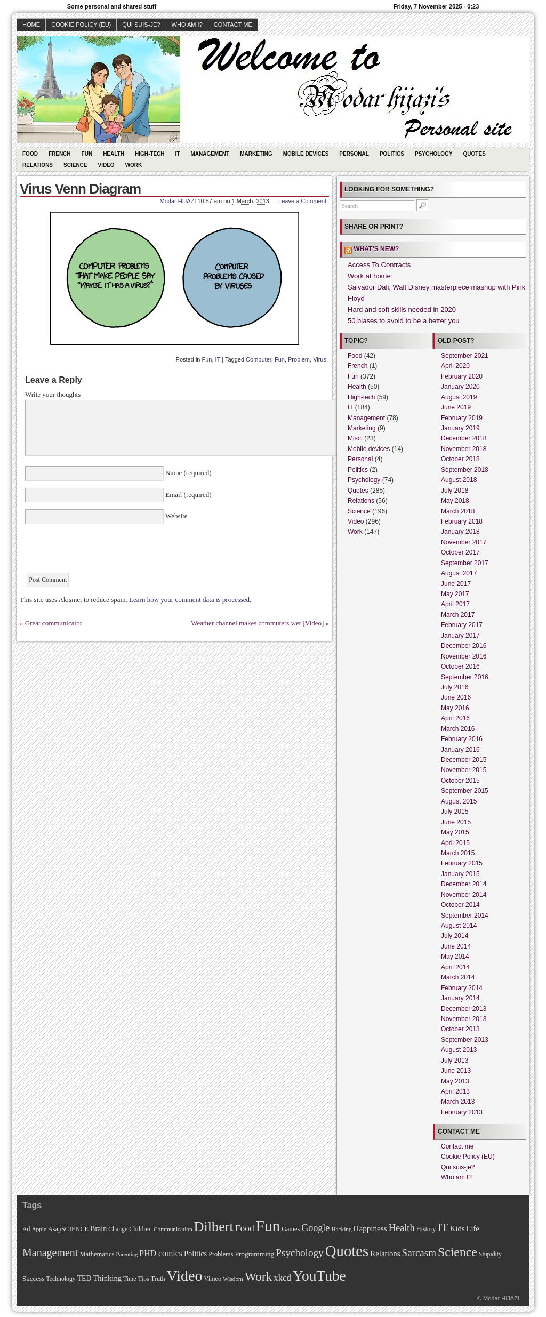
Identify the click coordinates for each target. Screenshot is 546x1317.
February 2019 (462, 418)
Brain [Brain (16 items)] (98, 1228)
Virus (319, 359)
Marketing (256, 154)
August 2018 (459, 480)
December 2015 (463, 760)
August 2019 (459, 397)
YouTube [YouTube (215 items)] (319, 1276)
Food (30, 154)
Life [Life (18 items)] (472, 1228)
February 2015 (462, 863)
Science (75, 165)
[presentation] (106, 552)
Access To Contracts (379, 265)
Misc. (355, 438)
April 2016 (455, 718)
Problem (299, 359)
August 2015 (459, 801)
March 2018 (458, 511)
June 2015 (456, 822)
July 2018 (454, 490)
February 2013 (462, 1112)
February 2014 (462, 988)
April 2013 (455, 1091)
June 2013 (456, 1070)
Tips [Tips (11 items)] (143, 1278)
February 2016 (462, 739)
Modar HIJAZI (178, 201)
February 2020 (462, 376)
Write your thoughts (53, 394)
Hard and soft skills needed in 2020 (402, 310)
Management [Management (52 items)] (50, 1252)
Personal (354, 154)
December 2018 (463, 438)
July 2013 (454, 1060)
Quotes (474, 154)
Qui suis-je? (141, 24)
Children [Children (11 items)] (140, 1229)
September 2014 (464, 915)
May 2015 (455, 832)
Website (176, 516)
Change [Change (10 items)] (117, 1229)
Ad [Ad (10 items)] (26, 1229)
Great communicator (53, 623)
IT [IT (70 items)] (442, 1227)
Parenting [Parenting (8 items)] (127, 1254)
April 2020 (455, 366)
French (60, 154)
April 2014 (455, 967)
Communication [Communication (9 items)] (173, 1229)
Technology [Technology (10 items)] (60, 1278)
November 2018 (463, 449)
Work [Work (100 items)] (258, 1276)
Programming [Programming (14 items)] (254, 1254)
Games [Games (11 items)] (291, 1229)
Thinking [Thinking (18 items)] (107, 1278)
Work (133, 165)
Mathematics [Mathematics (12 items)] (96, 1254)
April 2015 (455, 843)
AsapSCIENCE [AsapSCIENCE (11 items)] (68, 1229)
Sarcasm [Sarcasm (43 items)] (419, 1252)
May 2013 (455, 1081)
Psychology (434, 154)
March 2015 (458, 853)
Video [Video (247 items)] (185, 1275)
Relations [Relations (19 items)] (385, 1253)
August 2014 (459, 925)
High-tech (150, 154)
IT (177, 154)
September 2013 (464, 1039)
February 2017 (462, 625)
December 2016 (463, 645)
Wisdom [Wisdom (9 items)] (233, 1278)
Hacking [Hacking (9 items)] (341, 1229)
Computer (258, 359)
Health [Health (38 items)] (402, 1228)
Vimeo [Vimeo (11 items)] (213, 1278)
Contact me (233, 24)
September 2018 (464, 469)
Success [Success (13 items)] (33, 1278)
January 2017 (460, 635)
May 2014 (455, 956)
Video (106, 165)
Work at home (369, 276)
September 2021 (464, 355)
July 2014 (454, 935)
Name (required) (188, 473)
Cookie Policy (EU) (81, 24)
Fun (87, 154)
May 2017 (455, 594)
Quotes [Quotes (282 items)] (347, 1250)
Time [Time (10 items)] (129, 1278)
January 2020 (460, 386)
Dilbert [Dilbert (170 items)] (214, 1226)
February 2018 (462, 521)
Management (209, 154)
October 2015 (460, 780)
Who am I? (187, 24)
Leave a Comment (302, 201)
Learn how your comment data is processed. (190, 600)
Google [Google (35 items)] (315, 1228)
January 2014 (460, 998)
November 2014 (463, 894)
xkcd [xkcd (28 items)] (282, 1278)
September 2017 (464, 563)
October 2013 (460, 1029)
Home (31, 24)
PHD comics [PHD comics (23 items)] (160, 1253)
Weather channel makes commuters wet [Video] (257, 623)
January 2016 (460, 749)
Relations (37, 165)
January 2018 (460, 531)
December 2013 (463, 1009)
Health (113, 154)
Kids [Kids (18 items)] (457, 1228)
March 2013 (458, 1101)
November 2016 (463, 656)
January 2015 (460, 874)
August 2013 (459, 1050)
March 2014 (458, 977)
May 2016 (455, 708)
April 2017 (455, 604)
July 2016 (454, 687)
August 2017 (459, 573)
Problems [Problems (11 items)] (220, 1254)
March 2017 (458, 615)
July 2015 (454, 811)
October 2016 (460, 666)
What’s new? (376, 249)
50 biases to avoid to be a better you (404, 321)
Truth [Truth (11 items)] (158, 1278)
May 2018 (455, 500)
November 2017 (463, 542)
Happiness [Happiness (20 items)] (370, 1228)
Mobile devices (306, 154)
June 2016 (456, 697)
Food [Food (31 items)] (244, 1228)
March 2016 (458, 729)
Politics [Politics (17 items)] (195, 1253)
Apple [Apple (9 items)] (38, 1229)
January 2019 (460, 428)
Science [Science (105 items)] (457, 1252)
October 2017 (460, 552)
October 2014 (460, 905)
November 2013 (463, 1019)
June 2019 (456, 407)
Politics (392, 154)
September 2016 (464, 677)
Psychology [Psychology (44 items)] (299, 1252)
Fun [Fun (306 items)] (268, 1225)
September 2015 (464, 790)
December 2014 (463, 884)
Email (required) (188, 495)
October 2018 (460, 459)
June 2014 (456, 946)
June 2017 (456, 584)
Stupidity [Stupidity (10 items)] (490, 1254)
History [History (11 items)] (426, 1229)
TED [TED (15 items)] (84, 1278)
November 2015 (463, 770)
